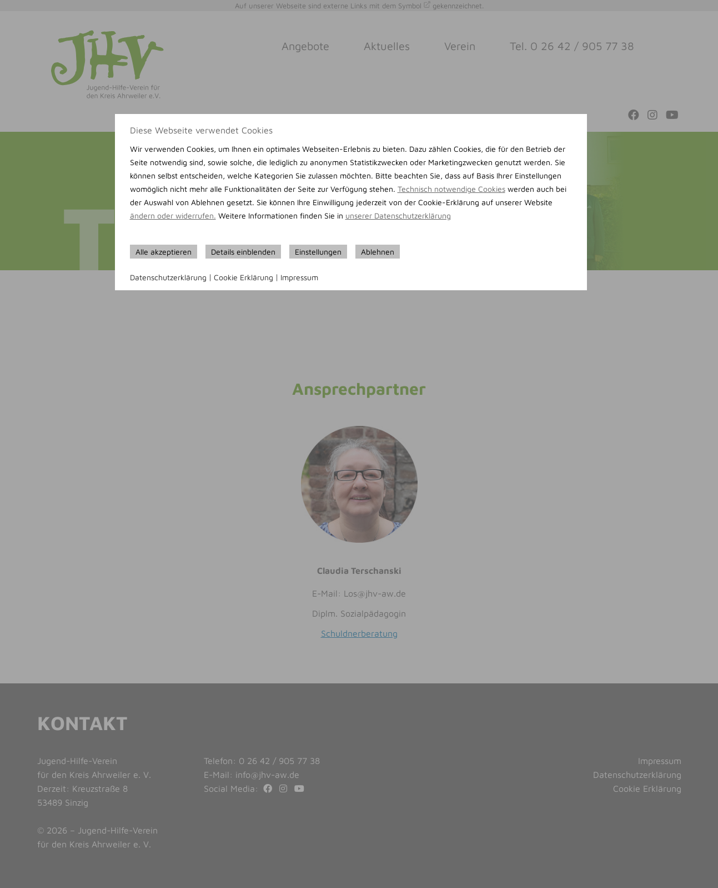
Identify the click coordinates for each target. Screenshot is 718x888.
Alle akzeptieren (163, 251)
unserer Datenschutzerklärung (398, 215)
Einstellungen (318, 251)
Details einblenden (243, 251)
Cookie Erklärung (243, 277)
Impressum (299, 277)
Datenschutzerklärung (168, 277)
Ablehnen (377, 251)
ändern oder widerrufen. (173, 215)
